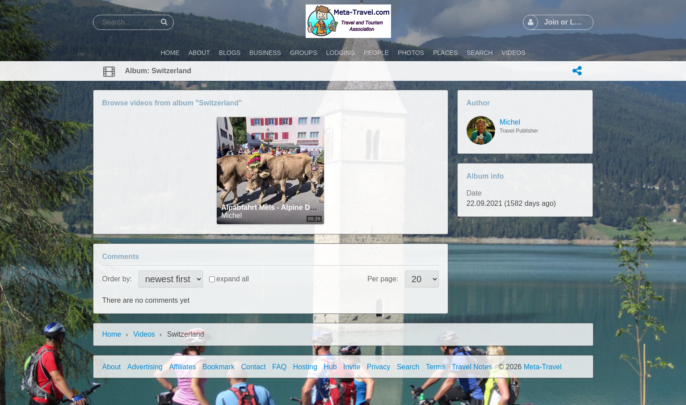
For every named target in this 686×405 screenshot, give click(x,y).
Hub (330, 367)
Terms (436, 367)
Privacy (378, 367)
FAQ (279, 367)
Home (112, 334)
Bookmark (218, 367)
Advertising (145, 367)
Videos (144, 334)
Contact (253, 367)
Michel (231, 215)
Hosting (305, 367)
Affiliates (182, 367)
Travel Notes (472, 367)
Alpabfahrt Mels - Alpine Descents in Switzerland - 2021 (315, 207)
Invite (351, 367)
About (111, 367)
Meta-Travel (543, 367)
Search (408, 367)
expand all (232, 279)
